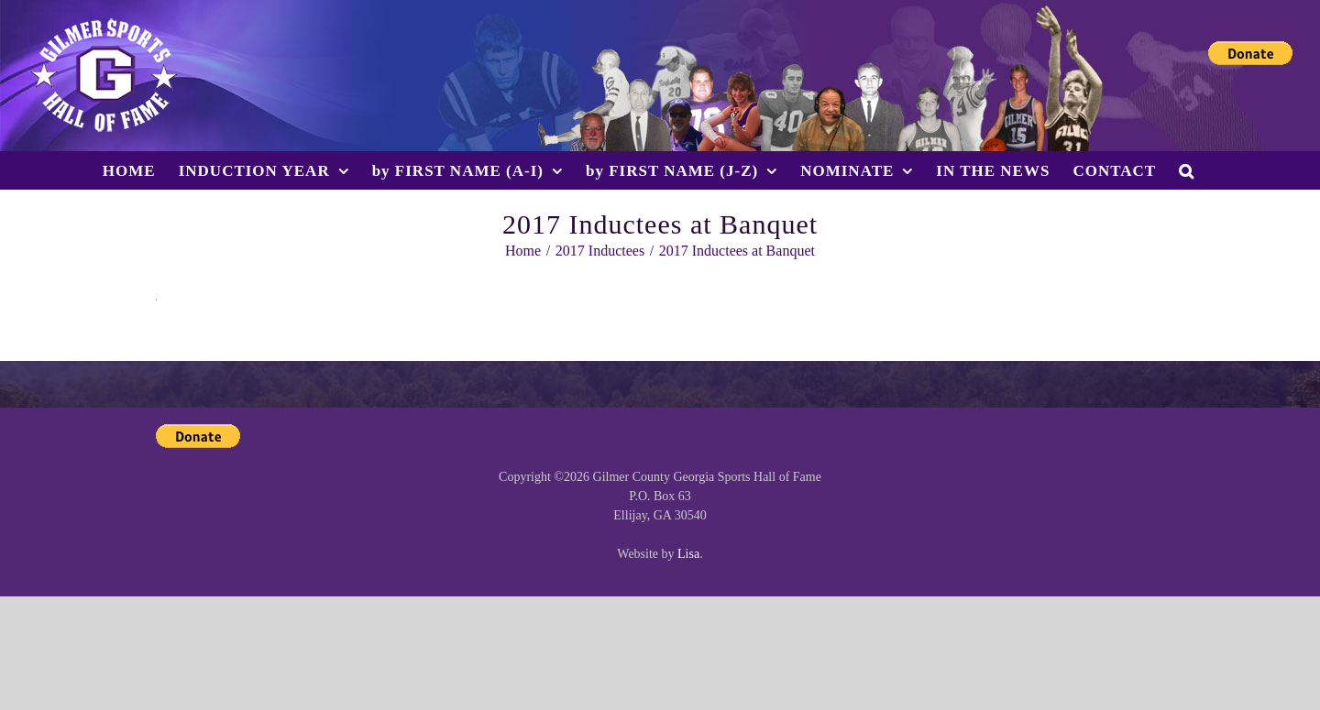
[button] (1186, 170)
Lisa (688, 554)
